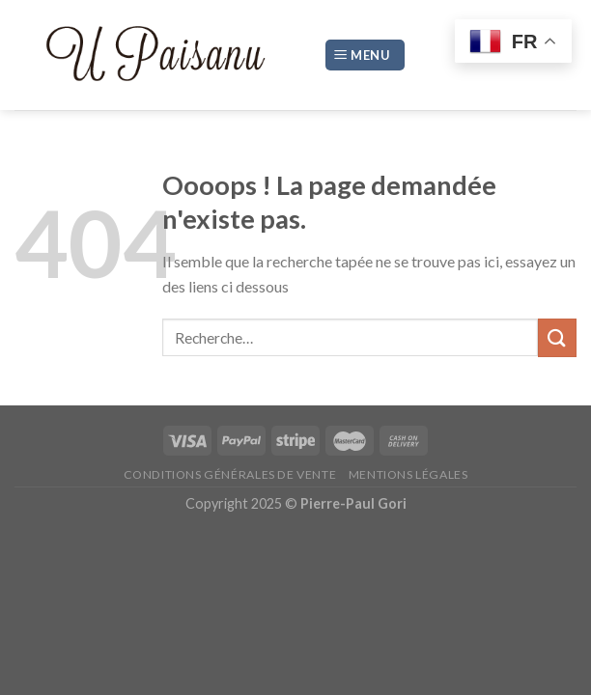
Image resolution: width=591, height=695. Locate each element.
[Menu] (365, 55)
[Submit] (557, 337)
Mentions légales (408, 474)
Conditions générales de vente (230, 474)
